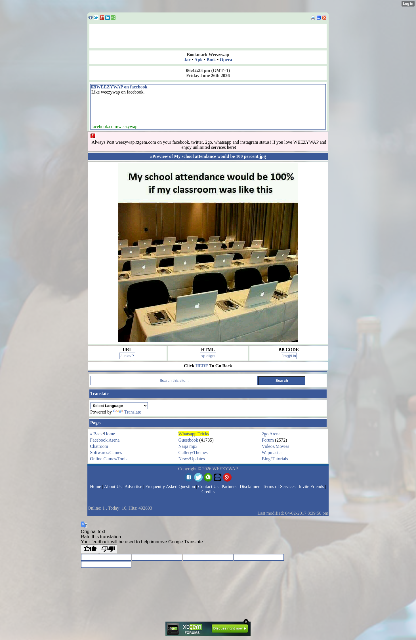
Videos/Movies (275, 446)
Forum (268, 440)
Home (109, 433)
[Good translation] (90, 549)
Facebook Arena (104, 440)
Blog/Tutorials (275, 458)
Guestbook (188, 440)
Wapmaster (272, 452)
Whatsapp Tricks (193, 433)
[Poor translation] (108, 549)
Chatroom (99, 446)
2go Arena (271, 433)
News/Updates (191, 458)
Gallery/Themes (193, 452)
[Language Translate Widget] (119, 405)
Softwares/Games (106, 452)
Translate (127, 412)
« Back (96, 433)
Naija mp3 (188, 446)
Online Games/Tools (108, 458)
